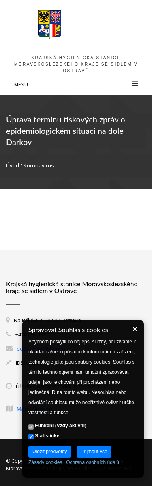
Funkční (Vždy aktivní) (57, 426)
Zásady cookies (45, 462)
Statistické (43, 436)
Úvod (12, 165)
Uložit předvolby (49, 451)
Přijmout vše (94, 451)
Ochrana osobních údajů (92, 462)
